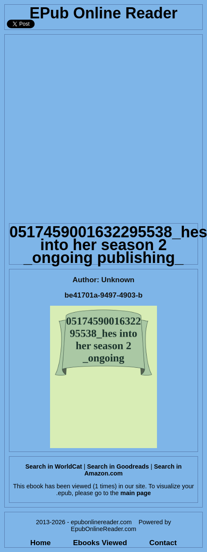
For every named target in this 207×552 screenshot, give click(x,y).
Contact (163, 542)
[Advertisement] (92, 127)
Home (40, 542)
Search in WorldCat (53, 466)
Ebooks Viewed (100, 542)
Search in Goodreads (118, 466)
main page (136, 493)
